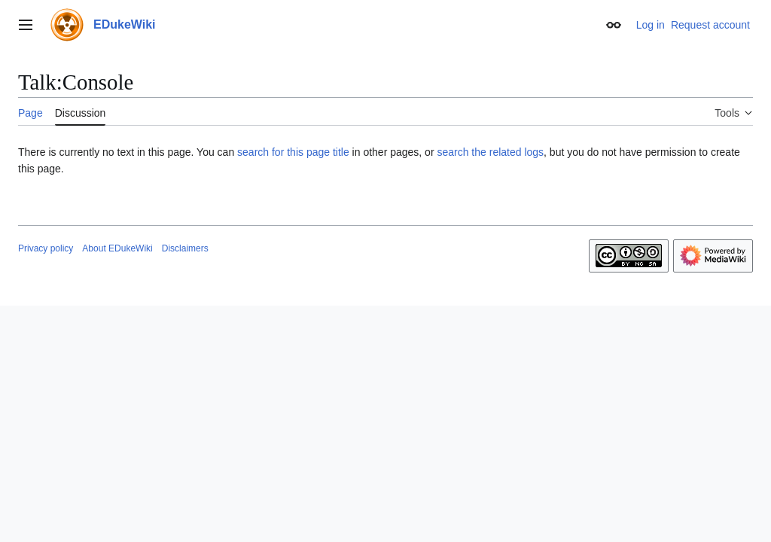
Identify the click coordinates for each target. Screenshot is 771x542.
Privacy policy (45, 248)
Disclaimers (185, 248)
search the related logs (490, 152)
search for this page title (293, 152)
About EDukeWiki (117, 248)
